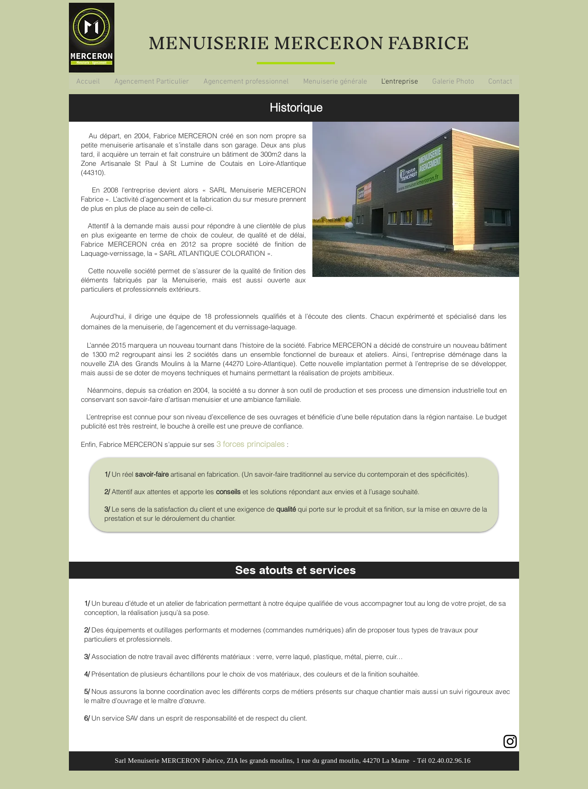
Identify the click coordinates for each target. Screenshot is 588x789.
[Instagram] (510, 741)
